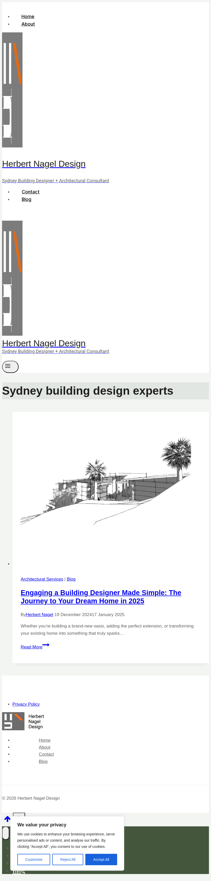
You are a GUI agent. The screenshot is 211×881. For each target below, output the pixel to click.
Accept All (101, 859)
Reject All (67, 859)
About (28, 24)
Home (27, 16)
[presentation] (110, 489)
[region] (67, 843)
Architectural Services (42, 579)
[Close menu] (5, 833)
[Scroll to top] (7, 821)
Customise (33, 859)
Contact (31, 191)
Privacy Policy (26, 704)
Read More (35, 647)
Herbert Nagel (39, 614)
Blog (26, 199)
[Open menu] (10, 367)
